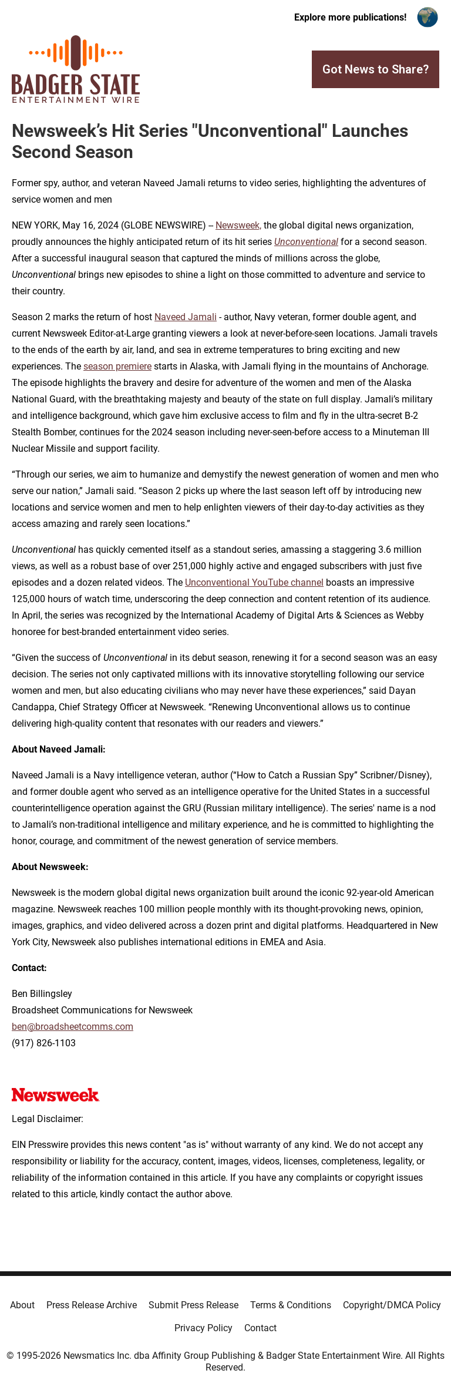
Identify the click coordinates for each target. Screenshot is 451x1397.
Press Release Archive (91, 1305)
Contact (260, 1328)
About (22, 1305)
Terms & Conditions (290, 1305)
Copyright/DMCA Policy (392, 1305)
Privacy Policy (203, 1328)
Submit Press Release (193, 1305)
